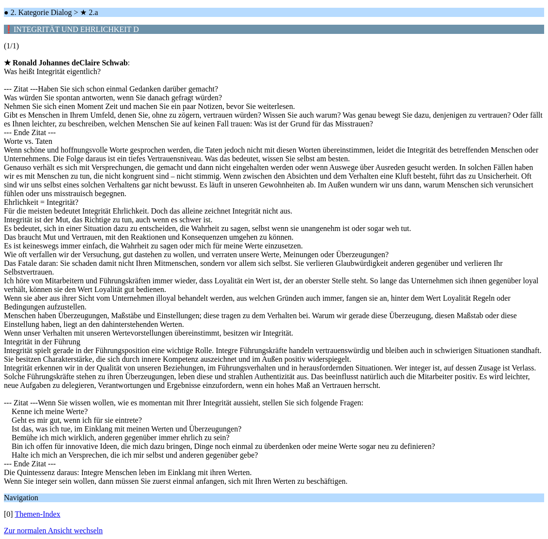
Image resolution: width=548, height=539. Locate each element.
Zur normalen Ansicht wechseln (53, 530)
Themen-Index (37, 514)
